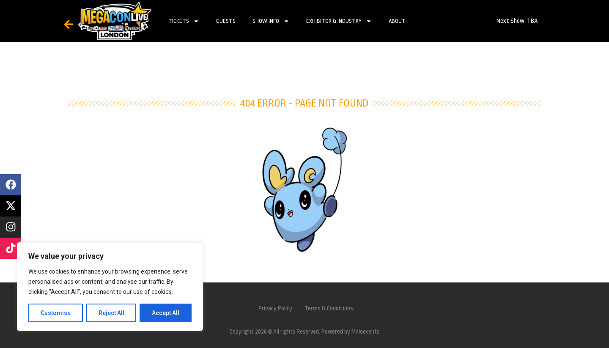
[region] (110, 286)
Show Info (270, 21)
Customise (56, 313)
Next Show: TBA (517, 21)
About (397, 21)
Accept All (165, 313)
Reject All (111, 313)
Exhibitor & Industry (339, 21)
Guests (226, 21)
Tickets (183, 21)
